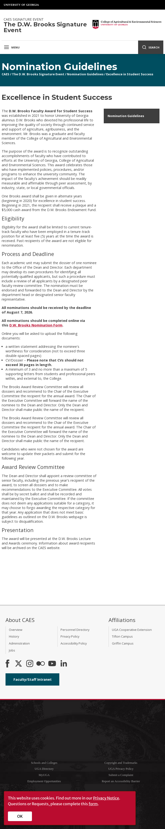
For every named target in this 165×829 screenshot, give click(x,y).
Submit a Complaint (121, 775)
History (14, 636)
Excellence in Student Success (129, 74)
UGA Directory (44, 768)
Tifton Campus (122, 636)
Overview (15, 630)
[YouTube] (52, 664)
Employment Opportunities (44, 781)
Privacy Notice (106, 798)
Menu (12, 47)
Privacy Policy (70, 636)
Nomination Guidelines (85, 74)
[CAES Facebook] (7, 664)
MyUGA (44, 775)
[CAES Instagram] (30, 664)
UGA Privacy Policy (121, 768)
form (93, 803)
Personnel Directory (75, 630)
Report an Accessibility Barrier (121, 781)
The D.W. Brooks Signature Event (38, 74)
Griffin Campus (123, 643)
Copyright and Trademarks (120, 762)
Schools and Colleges (44, 762)
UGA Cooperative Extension (132, 630)
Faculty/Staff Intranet (32, 679)
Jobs (12, 650)
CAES (5, 74)
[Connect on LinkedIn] (63, 664)
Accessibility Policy (74, 643)
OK (20, 816)
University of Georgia (21, 5)
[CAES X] (19, 664)
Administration (19, 643)
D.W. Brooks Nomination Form (35, 325)
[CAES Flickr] (40, 664)
